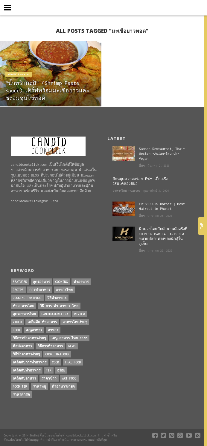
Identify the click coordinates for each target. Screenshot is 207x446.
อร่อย (61, 370)
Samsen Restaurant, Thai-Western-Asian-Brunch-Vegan (162, 153)
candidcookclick (55, 314)
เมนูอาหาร (34, 330)
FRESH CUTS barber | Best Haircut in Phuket (162, 206)
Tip (48, 370)
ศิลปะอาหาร (22, 346)
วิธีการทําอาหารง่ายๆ (29, 338)
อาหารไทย (64, 290)
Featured (20, 282)
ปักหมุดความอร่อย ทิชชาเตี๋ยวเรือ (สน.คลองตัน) (140, 181)
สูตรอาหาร (41, 282)
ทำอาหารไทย (23, 306)
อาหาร (53, 330)
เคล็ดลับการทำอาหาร (29, 362)
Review (79, 314)
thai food (73, 362)
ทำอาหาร (81, 282)
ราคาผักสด (21, 394)
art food (69, 378)
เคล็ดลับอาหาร (24, 378)
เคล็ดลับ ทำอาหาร (42, 322)
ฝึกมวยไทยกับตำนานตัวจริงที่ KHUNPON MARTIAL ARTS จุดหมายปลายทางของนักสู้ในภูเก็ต (163, 236)
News (72, 346)
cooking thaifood (27, 298)
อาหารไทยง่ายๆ (75, 322)
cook (55, 362)
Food (16, 330)
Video (17, 322)
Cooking (61, 282)
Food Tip (20, 386)
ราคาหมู (39, 386)
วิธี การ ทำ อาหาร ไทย (59, 306)
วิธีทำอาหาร (56, 298)
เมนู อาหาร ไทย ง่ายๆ (69, 338)
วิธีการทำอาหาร (50, 346)
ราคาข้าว (49, 378)
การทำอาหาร (39, 290)
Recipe (18, 290)
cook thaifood (57, 354)
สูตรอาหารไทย (24, 314)
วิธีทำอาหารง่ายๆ (26, 354)
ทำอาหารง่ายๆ (63, 386)
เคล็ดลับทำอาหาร (26, 370)
